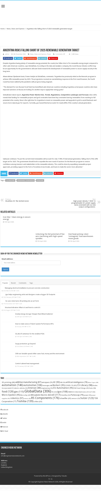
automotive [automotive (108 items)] (32, 385)
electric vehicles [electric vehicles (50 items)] (21, 388)
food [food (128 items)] (8, 391)
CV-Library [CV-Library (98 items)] (84, 385)
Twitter (3, 418)
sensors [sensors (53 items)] (76, 398)
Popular (5, 283)
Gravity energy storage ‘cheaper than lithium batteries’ (34, 314)
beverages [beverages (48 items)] (47, 385)
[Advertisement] (50, 16)
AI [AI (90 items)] (56, 382)
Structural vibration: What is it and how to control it (22, 307)
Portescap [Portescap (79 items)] (77, 395)
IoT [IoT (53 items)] (92, 392)
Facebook (4, 410)
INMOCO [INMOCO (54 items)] (73, 392)
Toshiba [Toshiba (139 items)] (25, 401)
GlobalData (10, 180)
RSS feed (4, 431)
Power (49, 54)
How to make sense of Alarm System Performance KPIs (34, 324)
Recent (13, 283)
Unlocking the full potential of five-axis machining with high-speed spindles (50, 236)
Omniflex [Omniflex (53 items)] (65, 395)
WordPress (47, 476)
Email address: (7, 259)
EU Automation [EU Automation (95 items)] (63, 388)
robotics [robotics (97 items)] (16, 398)
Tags (31, 283)
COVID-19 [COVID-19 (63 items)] (71, 385)
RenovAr (40, 180)
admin (7, 54)
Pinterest (4, 427)
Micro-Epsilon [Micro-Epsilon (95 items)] (11, 395)
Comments (22, 283)
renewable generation (26, 180)
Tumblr (3, 422)
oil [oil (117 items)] (56, 394)
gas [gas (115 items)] (19, 391)
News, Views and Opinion (16, 29)
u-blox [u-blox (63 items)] (38, 401)
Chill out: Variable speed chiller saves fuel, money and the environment (39, 354)
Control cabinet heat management (27, 363)
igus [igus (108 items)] (62, 391)
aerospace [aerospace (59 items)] (47, 382)
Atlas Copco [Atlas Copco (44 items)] (93, 382)
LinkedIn (4, 414)
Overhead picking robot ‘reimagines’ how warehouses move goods (80, 236)
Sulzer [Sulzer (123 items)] (87, 398)
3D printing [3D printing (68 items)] (8, 382)
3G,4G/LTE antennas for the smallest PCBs (29, 334)
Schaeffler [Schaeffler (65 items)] (65, 398)
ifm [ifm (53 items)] (54, 392)
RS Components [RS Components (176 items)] (45, 398)
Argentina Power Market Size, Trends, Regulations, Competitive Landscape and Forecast (55, 95)
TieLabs (64, 476)
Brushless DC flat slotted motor (18, 200)
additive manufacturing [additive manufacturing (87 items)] (28, 382)
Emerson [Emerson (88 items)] (34, 388)
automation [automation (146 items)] (12, 385)
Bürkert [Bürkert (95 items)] (58, 385)
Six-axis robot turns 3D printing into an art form (22, 301)
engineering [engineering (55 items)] (47, 388)
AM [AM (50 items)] (62, 382)
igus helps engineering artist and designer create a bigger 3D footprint (30, 294)
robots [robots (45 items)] (27, 398)
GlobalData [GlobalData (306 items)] (37, 391)
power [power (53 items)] (87, 395)
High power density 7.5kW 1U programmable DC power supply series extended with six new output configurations (83, 203)
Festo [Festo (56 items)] (92, 388)
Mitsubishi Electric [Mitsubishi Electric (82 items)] (41, 395)
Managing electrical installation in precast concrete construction (27, 288)
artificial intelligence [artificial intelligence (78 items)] (77, 382)
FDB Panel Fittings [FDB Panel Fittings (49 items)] (81, 388)
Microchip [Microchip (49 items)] (25, 395)
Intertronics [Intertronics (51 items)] (83, 392)
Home (2, 29)
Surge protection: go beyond (25, 344)
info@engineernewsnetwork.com (12, 456)
